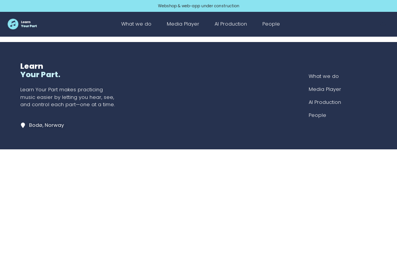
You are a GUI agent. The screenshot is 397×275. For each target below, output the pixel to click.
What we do (136, 24)
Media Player (183, 24)
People (271, 24)
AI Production (231, 24)
